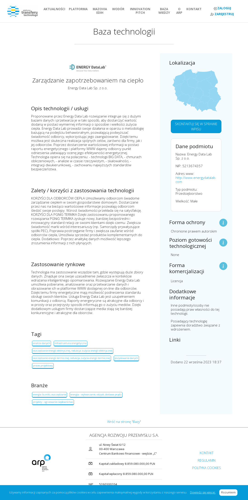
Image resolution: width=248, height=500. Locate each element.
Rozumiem (229, 492)
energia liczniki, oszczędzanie (49, 394)
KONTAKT (194, 9)
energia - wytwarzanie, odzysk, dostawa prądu (96, 394)
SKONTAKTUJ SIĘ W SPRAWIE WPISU (196, 126)
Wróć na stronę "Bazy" (124, 421)
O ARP (180, 11)
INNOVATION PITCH (142, 11)
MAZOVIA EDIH (101, 11)
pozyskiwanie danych (126, 358)
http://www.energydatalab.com (196, 179)
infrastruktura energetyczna (70, 343)
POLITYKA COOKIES (206, 467)
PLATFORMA (79, 9)
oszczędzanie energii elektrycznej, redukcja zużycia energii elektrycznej (72, 350)
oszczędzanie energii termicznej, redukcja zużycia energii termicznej (71, 358)
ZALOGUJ (222, 8)
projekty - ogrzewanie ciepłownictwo (53, 402)
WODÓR (119, 9)
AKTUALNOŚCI (55, 9)
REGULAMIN (207, 460)
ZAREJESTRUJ (222, 14)
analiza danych (41, 343)
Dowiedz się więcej (203, 492)
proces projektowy (43, 365)
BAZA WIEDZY (164, 11)
